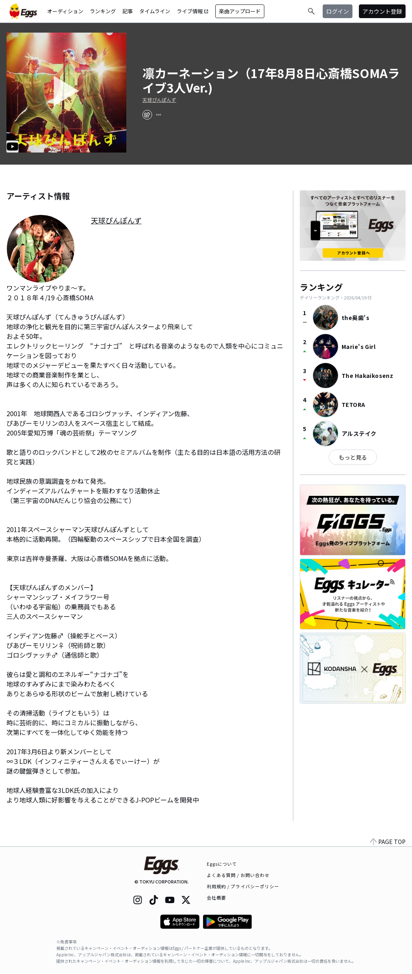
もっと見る (353, 457)
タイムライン (154, 11)
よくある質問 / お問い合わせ (238, 875)
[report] (158, 115)
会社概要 (216, 897)
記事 (127, 11)
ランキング (103, 11)
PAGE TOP (388, 842)
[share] (147, 115)
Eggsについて (222, 864)
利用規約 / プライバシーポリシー (243, 886)
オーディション (65, 11)
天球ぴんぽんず (159, 100)
